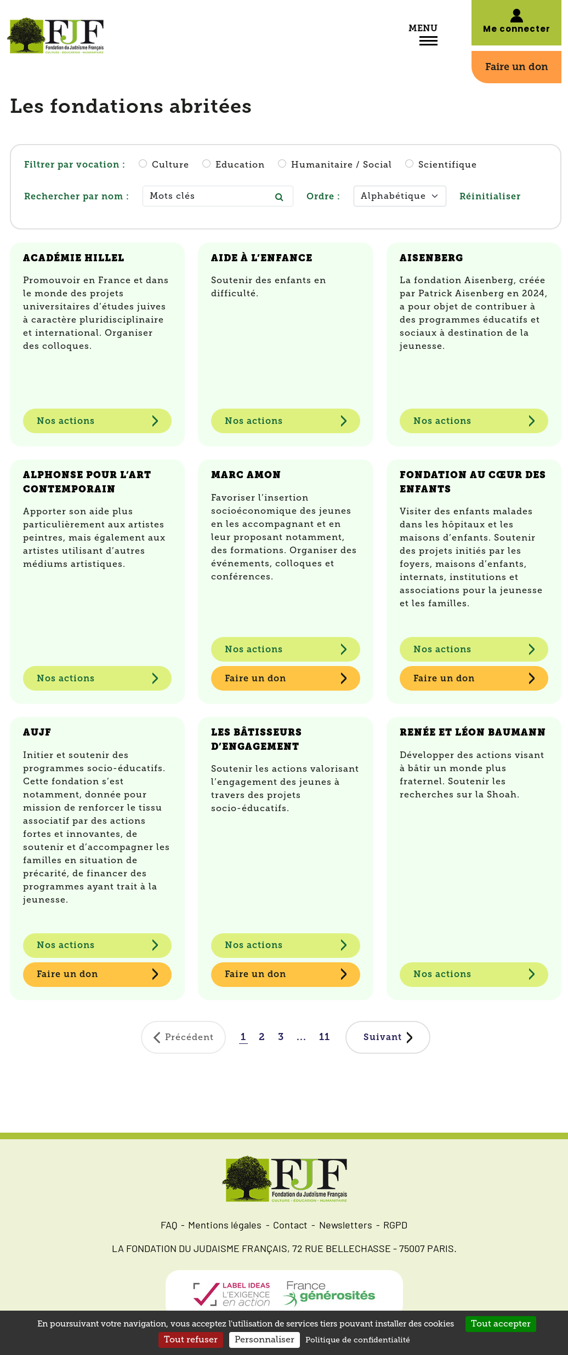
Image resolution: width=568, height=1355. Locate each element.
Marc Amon (246, 474)
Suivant (382, 1037)
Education (240, 165)
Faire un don (516, 66)
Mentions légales (225, 1226)
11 (324, 1036)
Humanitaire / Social (341, 165)
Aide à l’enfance (262, 257)
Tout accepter (501, 1324)
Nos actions (66, 421)
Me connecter (516, 30)
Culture (170, 165)
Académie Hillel (73, 257)
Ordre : (323, 196)
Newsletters (345, 1226)
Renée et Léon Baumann (473, 732)
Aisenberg (431, 257)
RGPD (395, 1226)
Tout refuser (191, 1340)
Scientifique (447, 165)
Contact (290, 1226)
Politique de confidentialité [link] (357, 1339)
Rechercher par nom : (76, 196)
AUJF (37, 732)
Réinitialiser (490, 196)
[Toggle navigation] (428, 42)
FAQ (169, 1226)
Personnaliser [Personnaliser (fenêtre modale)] (264, 1340)
